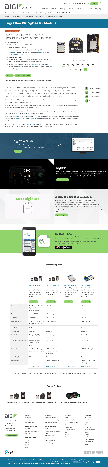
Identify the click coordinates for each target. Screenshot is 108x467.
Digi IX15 (43, 65)
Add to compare (91, 104)
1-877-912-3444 (9, 426)
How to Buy (85, 4)
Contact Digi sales (10, 431)
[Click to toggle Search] (101, 3)
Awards (87, 423)
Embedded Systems (30, 13)
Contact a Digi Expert (63, 183)
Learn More (18, 154)
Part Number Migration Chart (24, 76)
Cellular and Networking (52, 423)
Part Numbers (21, 82)
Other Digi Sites (89, 442)
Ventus (27, 450)
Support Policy (49, 441)
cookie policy (85, 461)
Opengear (28, 443)
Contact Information (11, 424)
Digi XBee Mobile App (17, 55)
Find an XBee (74, 17)
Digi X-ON (28, 437)
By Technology (29, 425)
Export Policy (88, 430)
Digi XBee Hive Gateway (32, 65)
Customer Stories (70, 423)
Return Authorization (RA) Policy (52, 435)
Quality (87, 447)
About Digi (88, 421)
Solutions (45, 9)
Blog (74, 4)
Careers (87, 425)
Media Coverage (89, 440)
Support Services (50, 443)
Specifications (34, 82)
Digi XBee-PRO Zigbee (70, 289)
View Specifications (34, 370)
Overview (10, 82)
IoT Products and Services (16, 13)
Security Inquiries (10, 434)
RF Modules (46, 13)
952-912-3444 (9, 429)
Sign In (78, 4)
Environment (88, 428)
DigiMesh (11, 53)
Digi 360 (27, 432)
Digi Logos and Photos (71, 425)
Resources (80, 9)
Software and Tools (62, 17)
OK (98, 461)
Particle (27, 445)
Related (44, 82)
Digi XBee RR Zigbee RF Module (70, 13)
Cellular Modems (20, 17)
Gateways (39, 17)
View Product (33, 305)
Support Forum (49, 439)
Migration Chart (56, 82)
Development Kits (49, 17)
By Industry (28, 421)
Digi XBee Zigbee (85, 289)
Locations (88, 438)
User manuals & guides (93, 95)
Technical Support (50, 429)
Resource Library (69, 433)
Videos (67, 438)
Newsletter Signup (12, 438)
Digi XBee (39, 13)
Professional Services (51, 425)
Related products (92, 100)
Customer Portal (49, 432)
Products (54, 9)
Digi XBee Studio (41, 53)
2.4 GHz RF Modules (56, 13)
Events (67, 428)
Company (98, 9)
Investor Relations (90, 433)
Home (6, 13)
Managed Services (67, 9)
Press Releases (89, 445)
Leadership (88, 435)
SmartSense (28, 448)
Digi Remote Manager (11, 114)
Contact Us (94, 4)
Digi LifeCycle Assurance (32, 434)
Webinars (67, 440)
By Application (29, 423)
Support (89, 9)
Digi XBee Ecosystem (32, 127)
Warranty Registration (51, 446)
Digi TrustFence (27, 60)
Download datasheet (93, 91)
